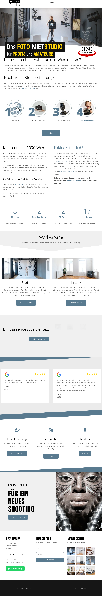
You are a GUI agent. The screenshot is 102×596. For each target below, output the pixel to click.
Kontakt (74, 589)
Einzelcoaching (17, 439)
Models (85, 439)
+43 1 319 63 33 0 (15, 559)
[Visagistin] (51, 430)
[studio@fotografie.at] (7, 562)
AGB (68, 589)
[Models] (84, 430)
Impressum (83, 589)
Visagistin (50, 439)
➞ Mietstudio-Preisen (61, 161)
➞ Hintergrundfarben (74, 181)
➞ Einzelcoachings (28, 88)
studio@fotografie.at (16, 562)
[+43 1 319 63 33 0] (7, 559)
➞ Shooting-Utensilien (67, 171)
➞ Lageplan (19, 184)
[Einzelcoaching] (17, 430)
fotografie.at (29, 589)
